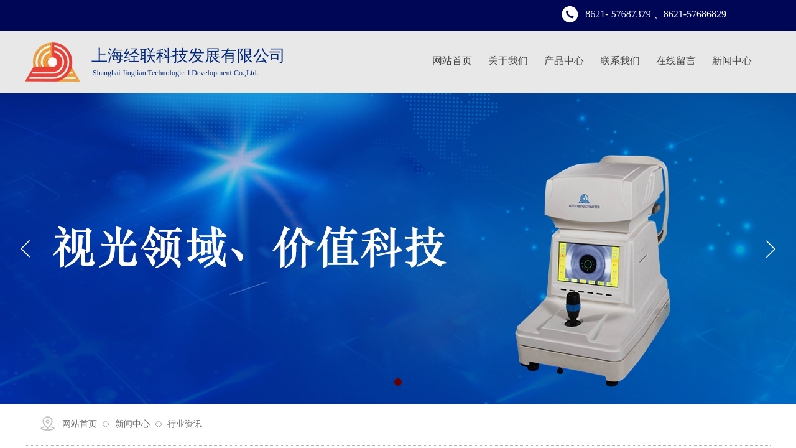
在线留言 (676, 60)
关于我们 (508, 60)
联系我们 (620, 60)
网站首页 (452, 60)
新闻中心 (732, 60)
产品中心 (564, 60)
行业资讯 (184, 424)
